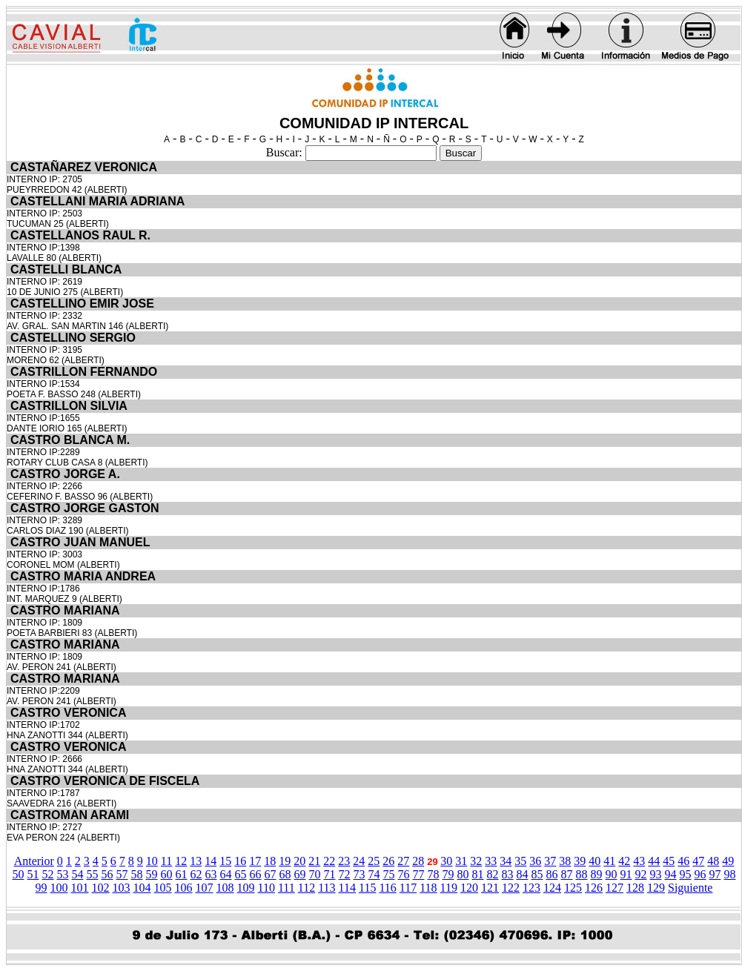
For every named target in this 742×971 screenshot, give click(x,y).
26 (388, 861)
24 (359, 861)
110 (266, 887)
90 (611, 874)
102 (101, 887)
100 (59, 887)
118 (428, 887)
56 (107, 874)
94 (671, 874)
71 (330, 874)
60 (167, 874)
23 (344, 861)
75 (389, 874)
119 (448, 887)
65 (241, 874)
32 (476, 861)
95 (686, 874)
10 (152, 861)
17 (255, 861)
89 (597, 874)
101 (80, 887)
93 (656, 874)
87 (567, 874)
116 (387, 887)
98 (730, 874)
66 (256, 874)
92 (641, 874)
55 (93, 874)
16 (240, 861)
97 (715, 874)
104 (142, 887)
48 (713, 861)
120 (469, 887)
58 (137, 874)
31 (461, 861)
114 (347, 887)
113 (326, 887)
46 (683, 861)
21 (314, 861)
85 (537, 874)
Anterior (34, 861)
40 (594, 861)
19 (285, 861)
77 (419, 874)
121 (490, 887)
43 (639, 861)
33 (491, 861)
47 (698, 861)
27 (403, 861)
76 (404, 874)
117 (408, 887)
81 (478, 874)
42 (624, 861)
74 (374, 874)
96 (700, 874)
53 (63, 874)
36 (535, 861)
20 (299, 861)
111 (286, 887)
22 (329, 861)
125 (573, 887)
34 (505, 861)
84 (523, 874)
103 (121, 887)
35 (520, 861)
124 (552, 887)
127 (614, 887)
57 (122, 874)
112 (306, 887)
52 (48, 874)
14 (210, 861)
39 (580, 861)
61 (182, 874)
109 (246, 887)
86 (552, 874)
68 (285, 874)
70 (315, 874)
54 (78, 874)
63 (211, 874)
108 (225, 887)
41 (609, 861)
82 (493, 874)
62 (196, 874)
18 (270, 861)
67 (270, 874)
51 (33, 874)
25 (374, 861)
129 (656, 887)
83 (508, 874)
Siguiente (690, 887)
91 (626, 874)
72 (345, 874)
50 (18, 874)
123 (531, 887)
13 (196, 861)
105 (163, 887)
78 (434, 874)
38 (565, 861)
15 (225, 861)
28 (418, 861)
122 (511, 887)
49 (728, 861)
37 (550, 861)
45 (669, 861)
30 (446, 861)
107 (204, 887)
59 (152, 874)
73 (359, 874)
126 (594, 887)
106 (184, 887)
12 (181, 861)
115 (367, 887)
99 (41, 887)
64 (226, 874)
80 (463, 874)
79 (448, 874)
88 (582, 874)
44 (654, 861)
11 (166, 861)
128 (635, 887)
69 (300, 874)
